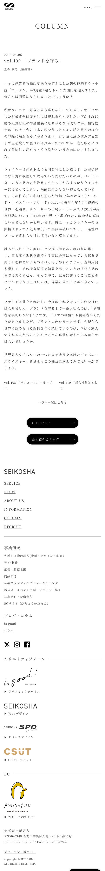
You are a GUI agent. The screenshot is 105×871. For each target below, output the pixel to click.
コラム (9, 630)
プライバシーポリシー (20, 852)
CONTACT (41, 423)
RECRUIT (12, 526)
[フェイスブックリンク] (27, 645)
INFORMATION (18, 509)
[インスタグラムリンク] (17, 645)
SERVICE (12, 483)
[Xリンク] (7, 644)
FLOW (9, 492)
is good (10, 623)
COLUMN (13, 518)
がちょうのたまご (34, 603)
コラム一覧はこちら (52, 402)
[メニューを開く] (92, 6)
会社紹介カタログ (46, 439)
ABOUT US (14, 500)
